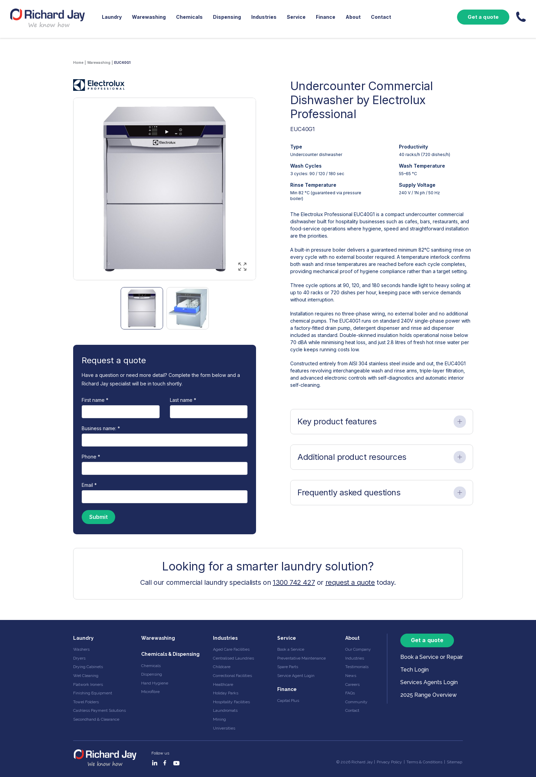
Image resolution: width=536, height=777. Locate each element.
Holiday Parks (225, 693)
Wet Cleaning (85, 675)
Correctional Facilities (232, 675)
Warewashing (149, 17)
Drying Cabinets (88, 666)
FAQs (350, 693)
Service (296, 17)
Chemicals (189, 17)
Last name (183, 400)
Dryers (79, 658)
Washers (81, 649)
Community (356, 702)
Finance (325, 17)
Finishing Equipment (92, 693)
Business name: (101, 428)
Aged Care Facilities (231, 649)
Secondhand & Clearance (96, 719)
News (350, 675)
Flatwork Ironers (88, 684)
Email (89, 485)
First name (95, 400)
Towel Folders (86, 702)
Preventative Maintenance (301, 658)
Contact (381, 17)
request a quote (350, 582)
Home (78, 62)
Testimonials (356, 666)
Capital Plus (288, 700)
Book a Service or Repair (431, 657)
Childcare (221, 666)
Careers (352, 684)
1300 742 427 (294, 582)
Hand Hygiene (154, 683)
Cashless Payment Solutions (99, 710)
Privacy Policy (389, 762)
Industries (264, 17)
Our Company (358, 649)
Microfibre (150, 691)
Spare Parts (287, 666)
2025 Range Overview (428, 695)
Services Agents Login (429, 682)
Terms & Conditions (424, 762)
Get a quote (483, 17)
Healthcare (223, 684)
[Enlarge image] (242, 266)
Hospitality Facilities (231, 702)
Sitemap (454, 762)
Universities (224, 728)
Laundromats (225, 710)
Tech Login (414, 670)
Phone (91, 457)
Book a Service (290, 649)
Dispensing (227, 17)
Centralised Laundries (233, 658)
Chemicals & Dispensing (170, 654)
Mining (219, 719)
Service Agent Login (295, 675)
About (353, 17)
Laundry (112, 17)
